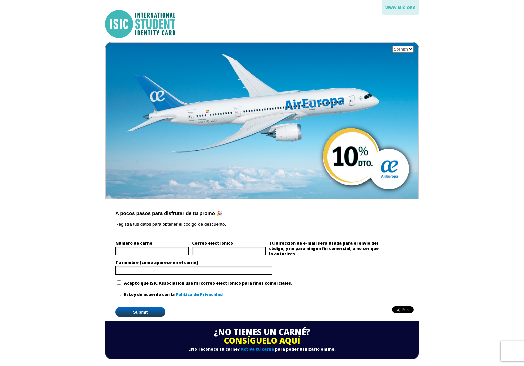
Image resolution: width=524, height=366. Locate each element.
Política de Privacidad (199, 294)
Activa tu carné (257, 349)
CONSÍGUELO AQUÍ (262, 340)
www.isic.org (400, 7)
